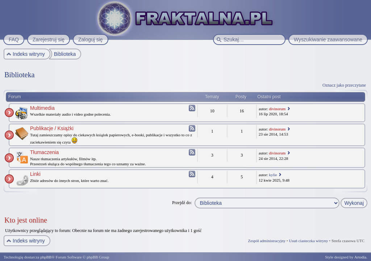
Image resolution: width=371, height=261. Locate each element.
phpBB (45, 257)
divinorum (277, 109)
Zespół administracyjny (267, 241)
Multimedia (42, 108)
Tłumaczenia (44, 152)
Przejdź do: (182, 202)
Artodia (360, 257)
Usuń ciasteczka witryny (308, 241)
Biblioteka (19, 75)
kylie (273, 175)
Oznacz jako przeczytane (344, 85)
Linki (35, 174)
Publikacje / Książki (52, 128)
